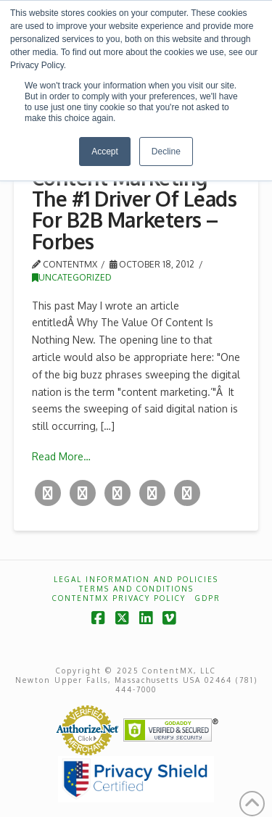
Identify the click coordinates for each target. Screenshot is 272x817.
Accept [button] (104, 151)
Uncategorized (72, 277)
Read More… (61, 456)
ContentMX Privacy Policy (119, 598)
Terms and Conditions (136, 588)
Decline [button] (166, 151)
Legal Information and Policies (136, 579)
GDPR (208, 598)
